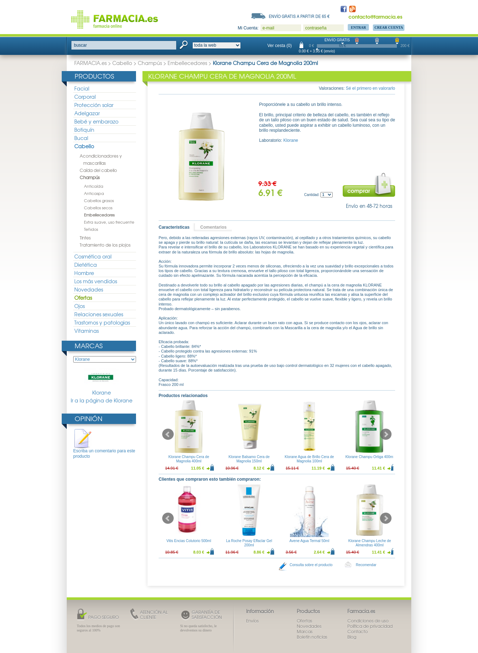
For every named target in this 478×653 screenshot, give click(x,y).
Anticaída (93, 186)
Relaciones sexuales (98, 314)
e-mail (268, 28)
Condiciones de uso (368, 620)
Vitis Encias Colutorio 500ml (189, 541)
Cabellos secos (98, 207)
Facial (81, 88)
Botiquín (84, 129)
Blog (351, 637)
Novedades (88, 289)
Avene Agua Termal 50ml (309, 541)
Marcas (89, 345)
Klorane (101, 382)
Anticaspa (94, 193)
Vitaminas (86, 330)
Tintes (85, 237)
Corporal (85, 96)
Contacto (357, 631)
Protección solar (93, 104)
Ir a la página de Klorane (101, 400)
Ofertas (83, 297)
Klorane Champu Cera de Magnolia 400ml (188, 459)
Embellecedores (187, 62)
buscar (80, 45)
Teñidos (91, 229)
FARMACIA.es (90, 62)
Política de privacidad (370, 626)
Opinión (88, 418)
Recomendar (366, 565)
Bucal (81, 137)
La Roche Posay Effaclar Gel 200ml (249, 543)
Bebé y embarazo (96, 121)
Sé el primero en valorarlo (370, 88)
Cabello (122, 62)
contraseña (315, 28)
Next (386, 434)
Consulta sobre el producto (311, 565)
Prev (168, 434)
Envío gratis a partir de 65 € (299, 16)
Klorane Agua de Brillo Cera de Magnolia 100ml (309, 459)
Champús (150, 62)
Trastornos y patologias (102, 322)
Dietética (85, 264)
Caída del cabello (98, 170)
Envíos (252, 620)
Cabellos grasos (99, 200)
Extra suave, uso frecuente (109, 222)
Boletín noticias (312, 637)
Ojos (79, 305)
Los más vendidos (95, 281)
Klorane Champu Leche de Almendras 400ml (369, 543)
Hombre (84, 272)
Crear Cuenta (388, 27)
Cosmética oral (93, 256)
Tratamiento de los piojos (105, 245)
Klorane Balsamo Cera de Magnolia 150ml (249, 459)
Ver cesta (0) (279, 45)
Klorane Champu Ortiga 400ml (369, 457)
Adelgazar (87, 113)
